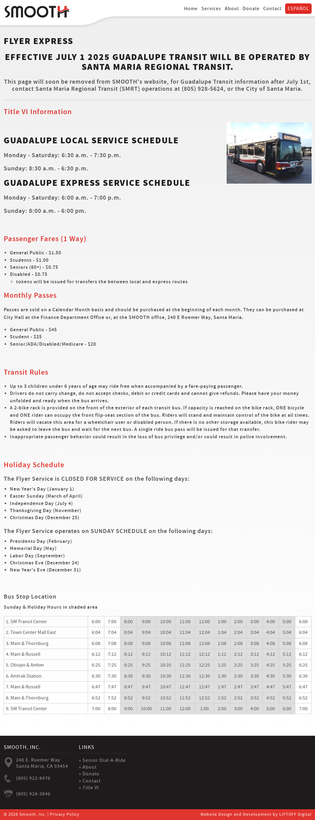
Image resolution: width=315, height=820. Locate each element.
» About (88, 767)
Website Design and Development (236, 814)
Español (298, 8)
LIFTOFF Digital (295, 814)
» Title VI (89, 788)
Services (211, 8)
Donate (251, 8)
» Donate (89, 774)
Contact (272, 8)
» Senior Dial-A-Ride (102, 760)
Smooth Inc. (37, 11)
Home (191, 8)
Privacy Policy (64, 814)
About (232, 8)
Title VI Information (38, 112)
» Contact (90, 781)
